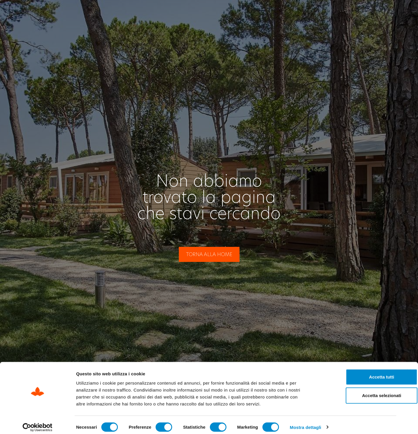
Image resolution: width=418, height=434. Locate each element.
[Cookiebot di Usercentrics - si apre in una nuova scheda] (37, 422)
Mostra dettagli (305, 422)
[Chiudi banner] (409, 366)
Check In (249, 12)
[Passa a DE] (390, 12)
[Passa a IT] (368, 12)
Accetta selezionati (354, 390)
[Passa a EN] (379, 12)
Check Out (293, 12)
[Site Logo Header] (43, 12)
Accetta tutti (354, 372)
